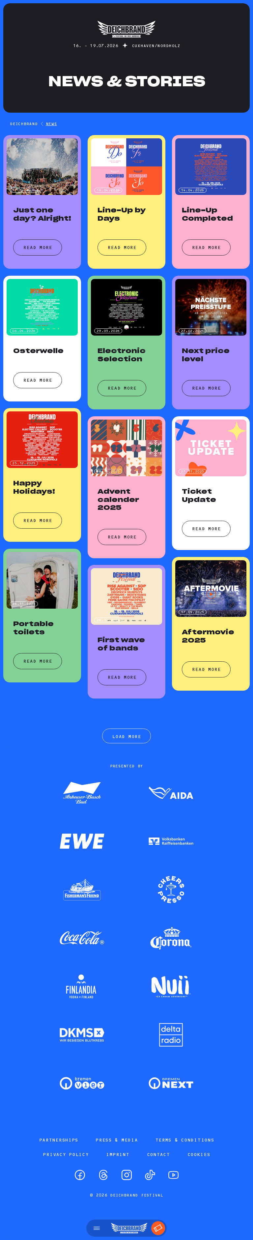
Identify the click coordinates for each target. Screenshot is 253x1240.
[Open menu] (97, 1228)
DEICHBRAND (24, 123)
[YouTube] (173, 1175)
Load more (126, 736)
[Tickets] (158, 1228)
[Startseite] (126, 40)
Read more (37, 247)
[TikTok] (150, 1175)
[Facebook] (80, 1175)
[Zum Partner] (82, 793)
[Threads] (103, 1175)
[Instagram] (127, 1175)
